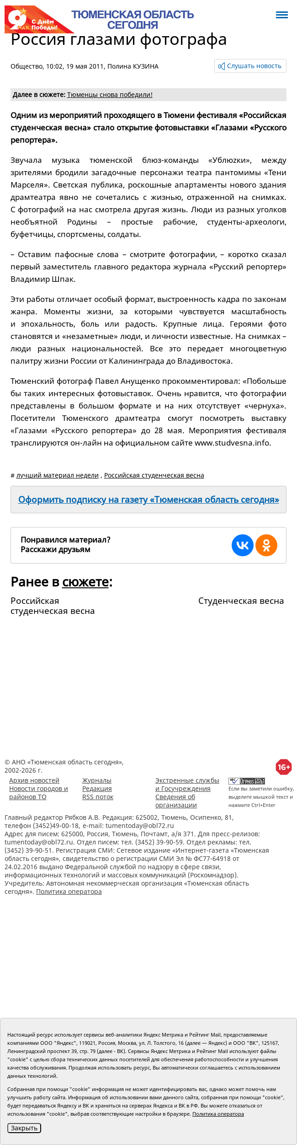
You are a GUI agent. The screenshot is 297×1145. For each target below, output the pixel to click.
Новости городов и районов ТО (38, 792)
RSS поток (97, 796)
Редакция (97, 788)
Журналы (96, 780)
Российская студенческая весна (154, 475)
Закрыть (24, 1127)
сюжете (85, 581)
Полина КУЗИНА (133, 66)
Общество (26, 66)
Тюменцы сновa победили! (110, 94)
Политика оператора (69, 891)
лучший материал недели (57, 475)
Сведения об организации (176, 800)
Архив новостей (34, 780)
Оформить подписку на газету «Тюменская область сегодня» (148, 499)
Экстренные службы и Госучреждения (187, 784)
